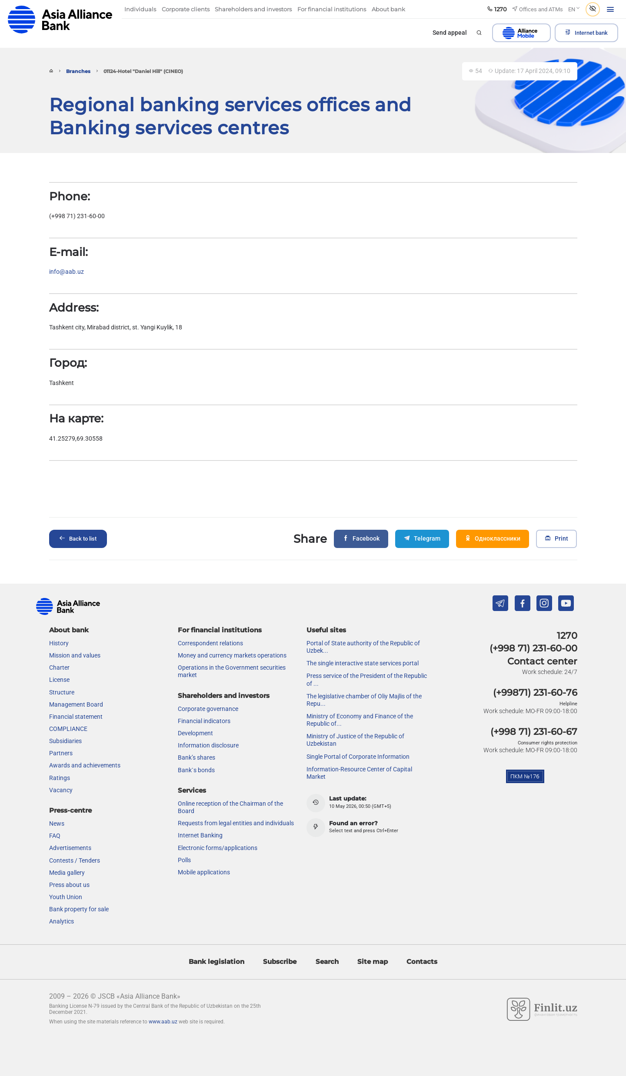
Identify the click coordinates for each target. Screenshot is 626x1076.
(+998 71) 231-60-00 (533, 648)
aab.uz (60, 19)
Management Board (76, 704)
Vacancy (61, 790)
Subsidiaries (65, 740)
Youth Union (65, 896)
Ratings (59, 777)
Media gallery (67, 872)
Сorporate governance (208, 708)
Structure (61, 692)
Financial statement (76, 716)
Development (195, 733)
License (59, 679)
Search (327, 961)
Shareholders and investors (224, 695)
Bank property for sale (79, 909)
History (59, 643)
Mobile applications (204, 872)
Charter (59, 667)
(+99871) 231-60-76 (535, 692)
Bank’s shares (196, 757)
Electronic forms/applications (217, 847)
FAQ (54, 835)
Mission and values (74, 655)
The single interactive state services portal (362, 663)
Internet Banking (200, 835)
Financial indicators (204, 720)
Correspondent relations (210, 643)
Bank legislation (216, 961)
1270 (567, 635)
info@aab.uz (66, 272)
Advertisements (70, 847)
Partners (61, 753)
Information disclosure (208, 745)
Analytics (61, 921)
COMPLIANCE (68, 728)
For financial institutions (220, 630)
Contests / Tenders (74, 860)
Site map (372, 961)
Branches (78, 71)
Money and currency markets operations (232, 655)
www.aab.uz (163, 1022)
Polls (184, 860)
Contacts (421, 961)
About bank (69, 630)
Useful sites (326, 630)
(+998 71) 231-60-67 (533, 731)
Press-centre (70, 810)
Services (192, 790)
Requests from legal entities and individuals (236, 823)
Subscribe (279, 961)
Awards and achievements (84, 765)
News (56, 823)
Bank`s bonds (196, 770)
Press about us (69, 884)
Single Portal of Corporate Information (358, 756)
